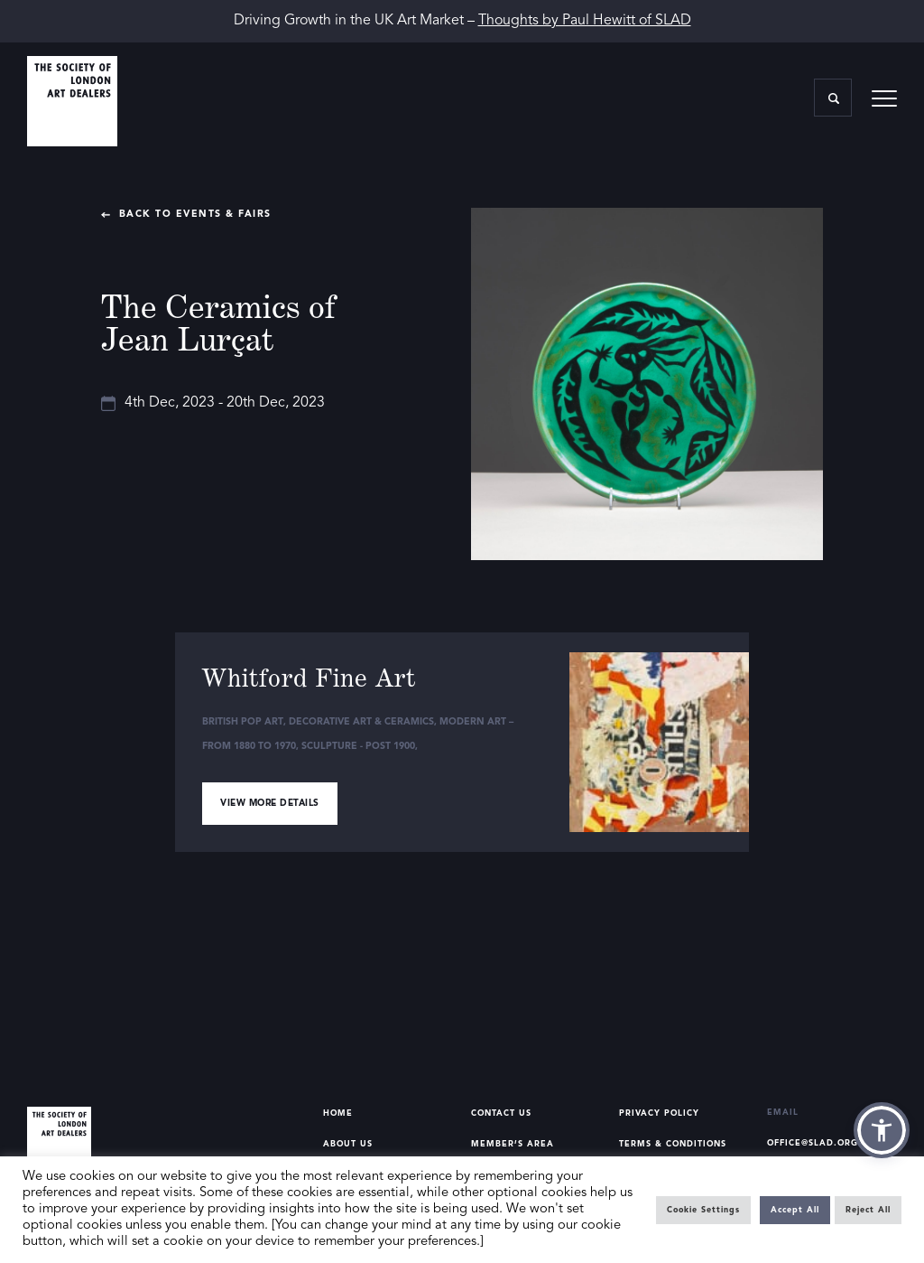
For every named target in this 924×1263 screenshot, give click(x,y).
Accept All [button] (795, 1210)
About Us (348, 1144)
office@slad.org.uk (821, 1143)
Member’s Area (512, 1144)
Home (338, 1113)
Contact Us (501, 1113)
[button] (881, 1130)
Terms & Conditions (672, 1144)
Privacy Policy (659, 1113)
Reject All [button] (868, 1210)
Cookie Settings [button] (703, 1210)
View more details (269, 803)
